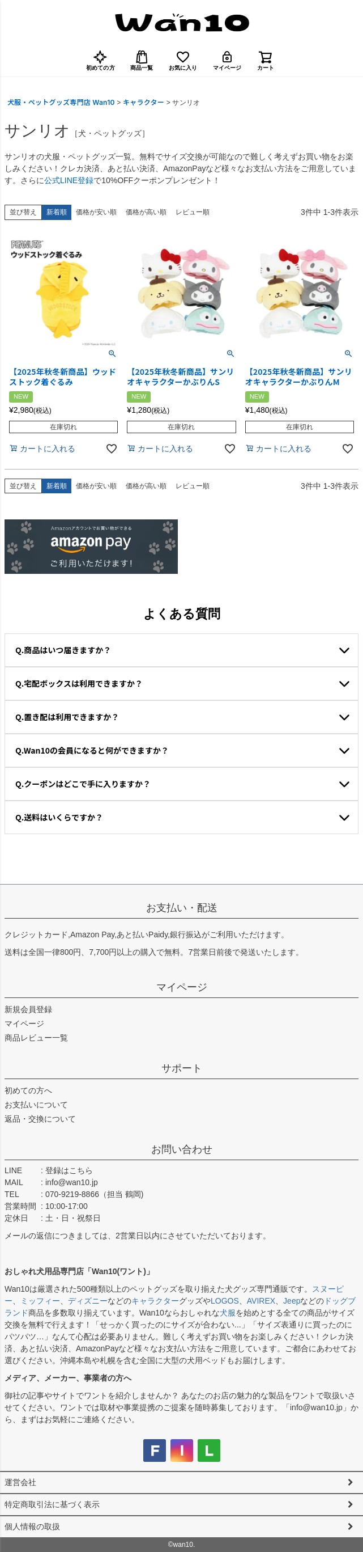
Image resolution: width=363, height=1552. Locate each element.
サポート (181, 1068)
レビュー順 (193, 212)
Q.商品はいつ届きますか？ (63, 650)
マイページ (227, 60)
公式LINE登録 (68, 180)
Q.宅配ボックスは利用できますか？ (79, 683)
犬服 (228, 1312)
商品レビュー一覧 (36, 1037)
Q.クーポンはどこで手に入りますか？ (83, 783)
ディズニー (88, 1300)
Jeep (291, 1300)
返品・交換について (40, 1118)
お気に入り (183, 60)
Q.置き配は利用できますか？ (67, 716)
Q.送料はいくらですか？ (59, 817)
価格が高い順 (146, 212)
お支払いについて (36, 1104)
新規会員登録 (28, 1009)
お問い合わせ (181, 1149)
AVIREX (261, 1300)
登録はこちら (69, 1170)
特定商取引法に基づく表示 (52, 1504)
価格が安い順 (96, 212)
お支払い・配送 (181, 908)
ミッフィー (40, 1300)
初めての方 (100, 60)
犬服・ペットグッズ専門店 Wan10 (61, 102)
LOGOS (225, 1300)
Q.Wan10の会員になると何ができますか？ (92, 750)
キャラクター (143, 102)
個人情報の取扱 (32, 1526)
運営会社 (20, 1482)
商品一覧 (141, 60)
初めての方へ (28, 1090)
